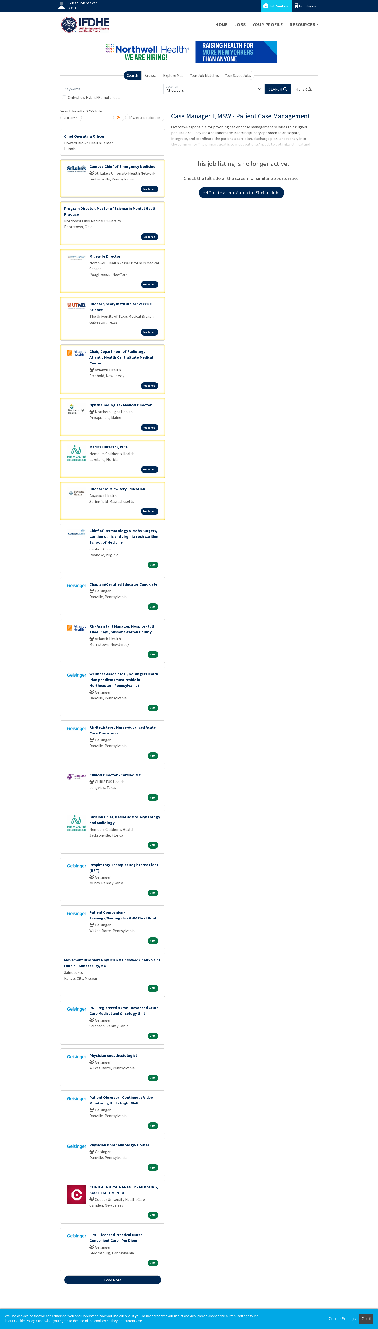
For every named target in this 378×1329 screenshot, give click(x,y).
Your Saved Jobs (238, 75)
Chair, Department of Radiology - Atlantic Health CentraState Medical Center (121, 357)
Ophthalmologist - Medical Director (120, 405)
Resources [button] (302, 24)
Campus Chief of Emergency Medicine (122, 166)
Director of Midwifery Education (117, 488)
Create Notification (144, 117)
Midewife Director (105, 256)
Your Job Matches (204, 75)
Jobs (240, 24)
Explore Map (173, 75)
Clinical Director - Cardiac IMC (115, 775)
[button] (303, 89)
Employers (306, 6)
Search (132, 75)
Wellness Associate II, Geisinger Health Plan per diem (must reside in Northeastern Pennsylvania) (123, 679)
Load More (112, 1279)
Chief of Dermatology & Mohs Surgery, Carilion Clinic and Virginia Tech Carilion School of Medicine (123, 536)
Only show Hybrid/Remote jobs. (94, 97)
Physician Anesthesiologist (113, 1055)
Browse (150, 75)
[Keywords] (112, 89)
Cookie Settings (342, 1319)
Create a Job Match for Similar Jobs (241, 193)
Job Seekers (276, 6)
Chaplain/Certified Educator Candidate (123, 584)
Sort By (69, 117)
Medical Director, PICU (108, 446)
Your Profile (268, 24)
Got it (366, 1319)
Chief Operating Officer (84, 136)
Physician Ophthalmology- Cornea (119, 1145)
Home (222, 24)
